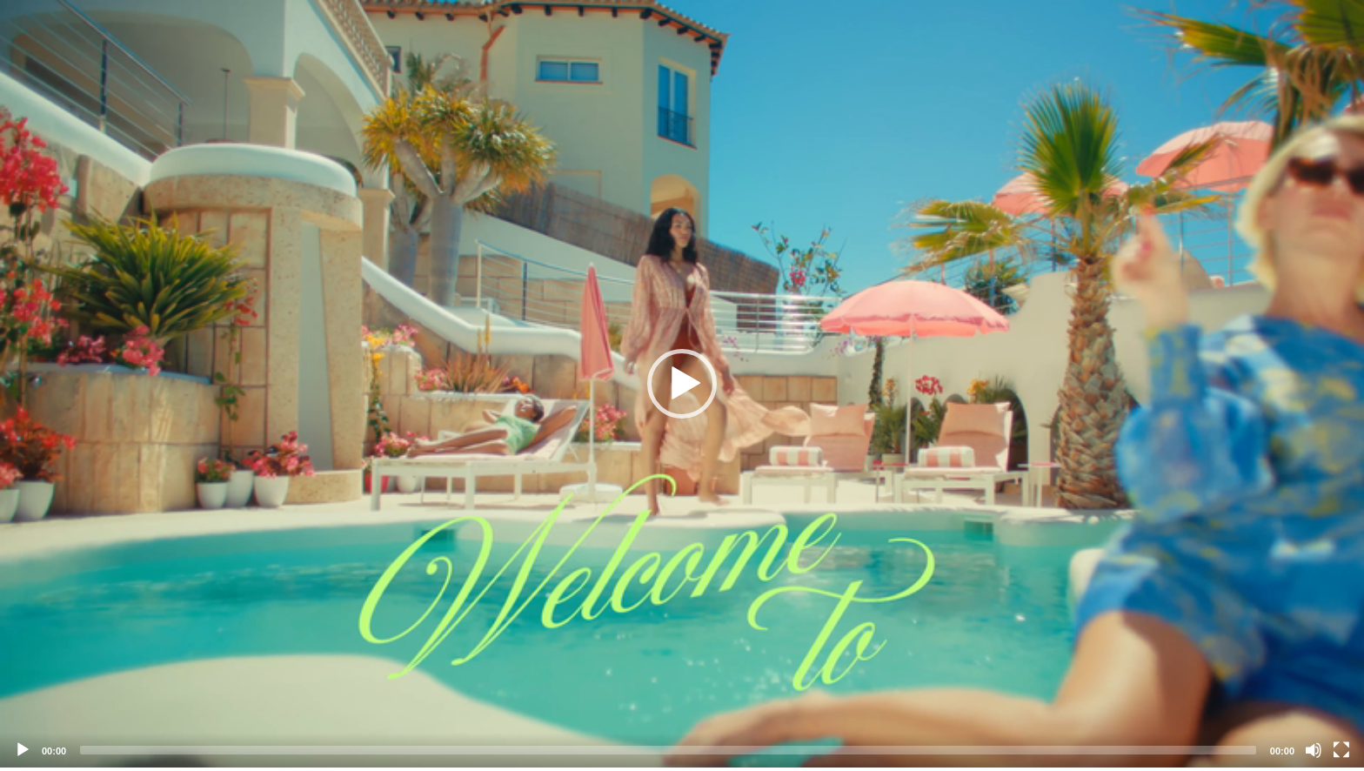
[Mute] (1313, 750)
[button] (682, 384)
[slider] (668, 750)
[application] (682, 384)
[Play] (22, 750)
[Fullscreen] (1341, 750)
